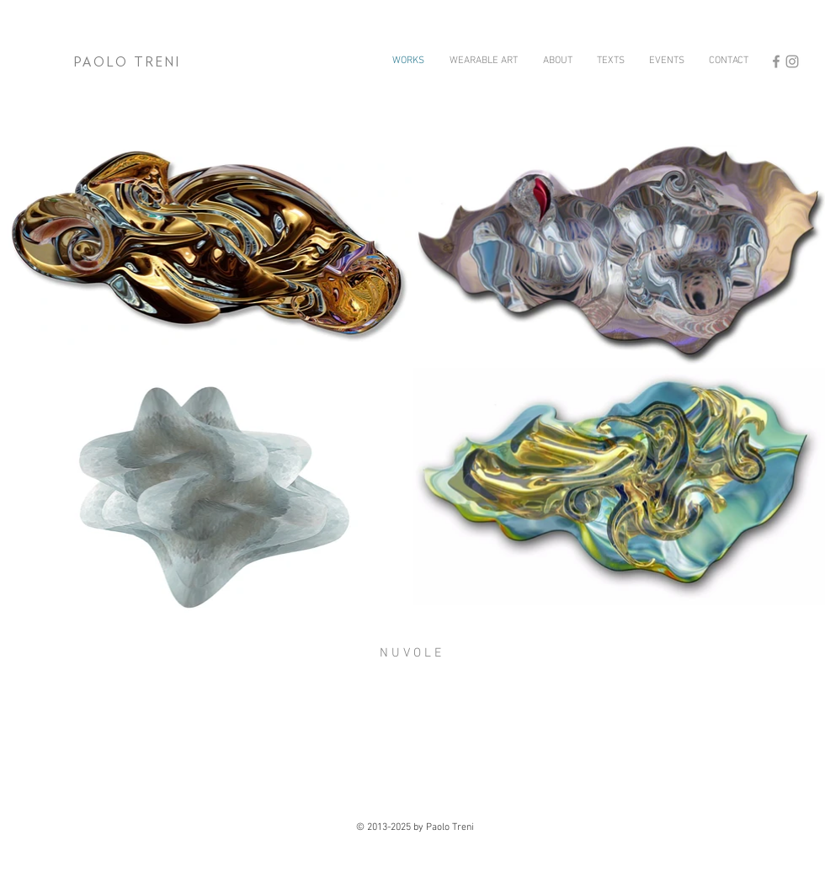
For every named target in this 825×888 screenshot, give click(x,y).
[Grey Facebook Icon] (776, 61)
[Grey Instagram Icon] (792, 61)
